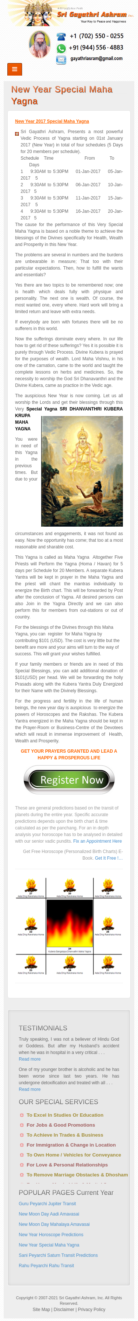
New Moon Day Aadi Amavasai (49, 1214)
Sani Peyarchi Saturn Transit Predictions (58, 1255)
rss (71, 47)
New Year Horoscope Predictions (51, 1234)
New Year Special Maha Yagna (49, 1245)
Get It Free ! (106, 858)
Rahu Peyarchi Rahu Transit (46, 1265)
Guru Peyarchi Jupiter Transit (47, 1203)
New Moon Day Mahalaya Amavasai (54, 1224)
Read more (29, 1059)
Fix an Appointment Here (97, 841)
